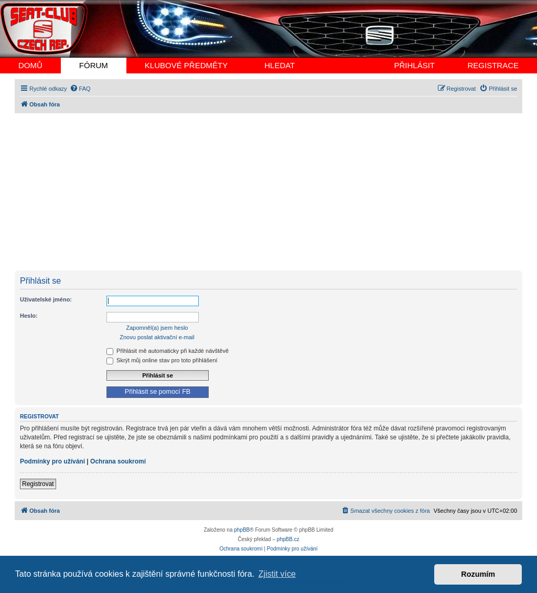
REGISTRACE (493, 65)
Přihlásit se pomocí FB (157, 391)
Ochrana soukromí (118, 461)
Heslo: (29, 315)
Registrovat (38, 484)
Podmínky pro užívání (52, 461)
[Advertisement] (268, 191)
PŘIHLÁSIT (414, 65)
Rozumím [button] (478, 574)
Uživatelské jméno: (46, 299)
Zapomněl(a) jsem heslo (157, 328)
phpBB (242, 530)
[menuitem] (80, 88)
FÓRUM (93, 65)
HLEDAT (279, 65)
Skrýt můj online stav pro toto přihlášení (162, 360)
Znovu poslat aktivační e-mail (157, 337)
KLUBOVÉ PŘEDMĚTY (186, 65)
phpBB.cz (288, 539)
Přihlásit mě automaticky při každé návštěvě (167, 351)
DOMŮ (30, 65)
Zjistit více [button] (277, 573)
